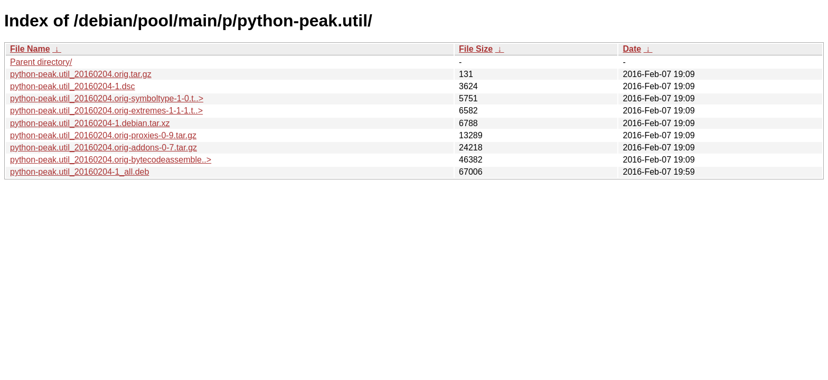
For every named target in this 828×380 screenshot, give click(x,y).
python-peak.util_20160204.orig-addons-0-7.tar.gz (103, 147)
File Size (476, 48)
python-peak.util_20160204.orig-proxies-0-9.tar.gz (103, 135)
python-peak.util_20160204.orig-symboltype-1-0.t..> (106, 98)
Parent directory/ (41, 62)
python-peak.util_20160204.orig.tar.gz (81, 74)
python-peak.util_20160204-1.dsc (72, 86)
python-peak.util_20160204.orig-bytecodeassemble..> (110, 159)
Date (632, 48)
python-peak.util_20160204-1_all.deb (79, 171)
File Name (30, 48)
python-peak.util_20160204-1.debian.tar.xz (90, 123)
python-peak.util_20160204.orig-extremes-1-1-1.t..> (106, 110)
